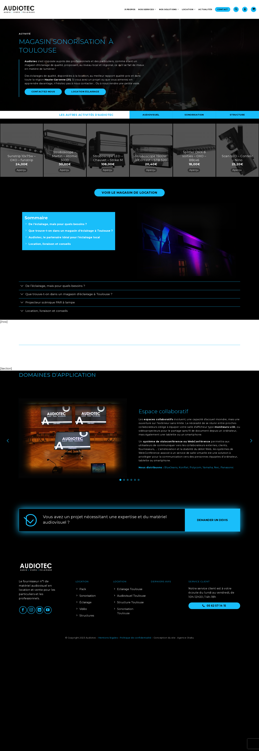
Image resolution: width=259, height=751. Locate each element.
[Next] (251, 440)
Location (188, 9)
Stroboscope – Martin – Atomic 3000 (64, 156)
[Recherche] (236, 9)
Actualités (205, 9)
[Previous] (8, 440)
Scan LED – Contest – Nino (237, 158)
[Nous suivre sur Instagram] (31, 610)
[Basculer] (22, 286)
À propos (130, 9)
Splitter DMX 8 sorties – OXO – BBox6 (194, 156)
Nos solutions (169, 9)
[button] (244, 9)
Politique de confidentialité (135, 637)
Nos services (147, 9)
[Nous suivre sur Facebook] (23, 610)
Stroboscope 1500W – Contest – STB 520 (151, 158)
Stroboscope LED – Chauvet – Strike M (108, 158)
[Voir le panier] (253, 9)
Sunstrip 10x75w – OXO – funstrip (22, 158)
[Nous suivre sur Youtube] (48, 610)
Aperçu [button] (21, 170)
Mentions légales (108, 637)
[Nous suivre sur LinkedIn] (39, 610)
